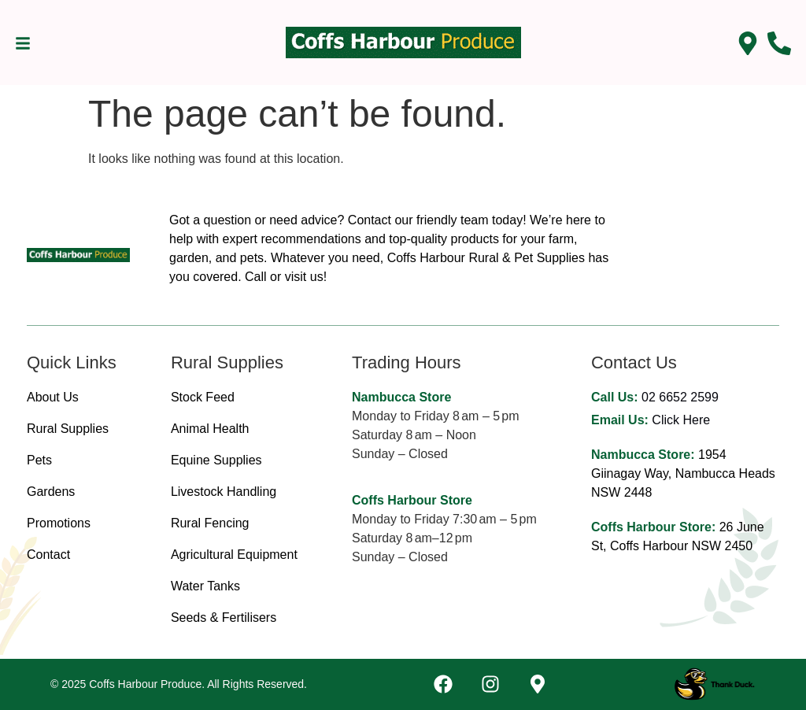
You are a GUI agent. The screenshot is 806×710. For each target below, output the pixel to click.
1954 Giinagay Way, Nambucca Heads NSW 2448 (683, 473)
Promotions (59, 523)
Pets (39, 460)
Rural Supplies (68, 428)
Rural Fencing (210, 523)
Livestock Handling (223, 491)
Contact (48, 554)
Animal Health (210, 428)
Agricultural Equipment (234, 554)
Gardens (51, 491)
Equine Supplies (216, 460)
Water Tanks (205, 586)
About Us (53, 397)
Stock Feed (203, 397)
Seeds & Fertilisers (223, 617)
